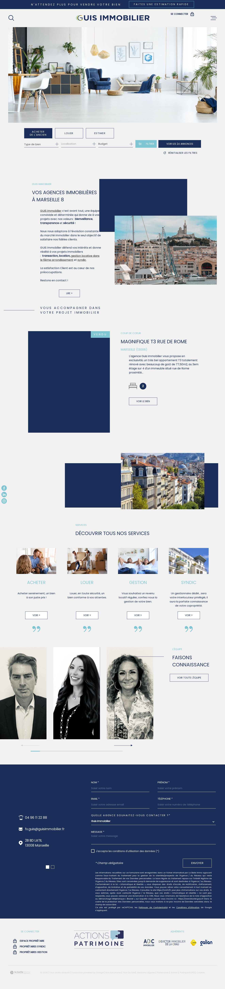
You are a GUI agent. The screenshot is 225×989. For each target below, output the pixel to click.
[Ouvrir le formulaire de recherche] (146, 144)
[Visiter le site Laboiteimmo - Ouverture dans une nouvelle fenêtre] (20, 972)
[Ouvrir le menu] (214, 18)
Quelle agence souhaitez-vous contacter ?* (130, 815)
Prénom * (163, 782)
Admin (174, 972)
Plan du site (129, 972)
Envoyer (197, 863)
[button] (123, 745)
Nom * (95, 782)
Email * (95, 798)
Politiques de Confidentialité (153, 907)
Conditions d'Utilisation (188, 907)
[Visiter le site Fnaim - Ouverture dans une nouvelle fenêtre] (193, 942)
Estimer (100, 133)
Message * (97, 832)
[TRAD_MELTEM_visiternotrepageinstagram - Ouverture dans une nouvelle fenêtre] (4, 501)
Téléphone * (165, 798)
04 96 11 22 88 (36, 817)
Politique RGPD (187, 972)
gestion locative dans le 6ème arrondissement (69, 263)
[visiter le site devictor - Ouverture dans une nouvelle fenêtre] (172, 943)
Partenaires (163, 972)
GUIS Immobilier (50, 216)
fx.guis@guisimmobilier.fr (45, 829)
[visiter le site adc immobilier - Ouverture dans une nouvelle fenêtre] (149, 943)
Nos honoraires (113, 972)
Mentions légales (146, 972)
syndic (81, 265)
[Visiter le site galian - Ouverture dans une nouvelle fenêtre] (206, 943)
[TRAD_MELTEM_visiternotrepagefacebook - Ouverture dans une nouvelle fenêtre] (4, 488)
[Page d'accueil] (112, 18)
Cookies (201, 973)
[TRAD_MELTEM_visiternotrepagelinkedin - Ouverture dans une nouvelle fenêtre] (4, 494)
